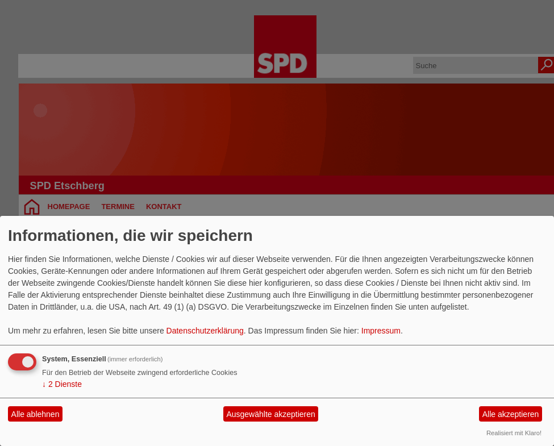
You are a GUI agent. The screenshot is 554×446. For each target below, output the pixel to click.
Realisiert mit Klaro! (513, 433)
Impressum (381, 330)
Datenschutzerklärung (205, 330)
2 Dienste (62, 384)
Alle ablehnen (35, 414)
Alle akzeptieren (510, 414)
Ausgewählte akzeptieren (270, 414)
